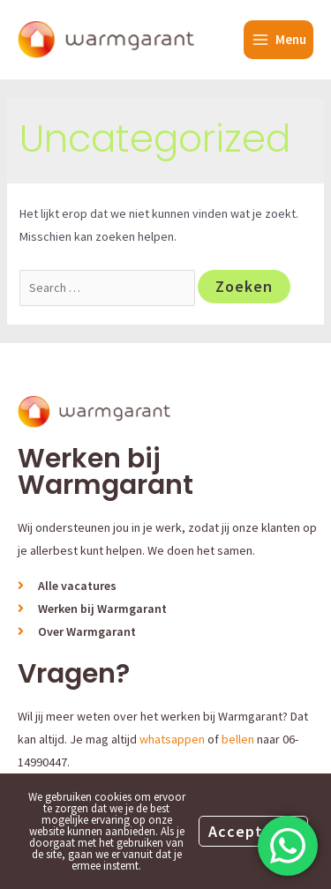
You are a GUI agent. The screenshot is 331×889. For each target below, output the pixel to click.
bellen (238, 739)
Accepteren (253, 831)
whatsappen (172, 739)
